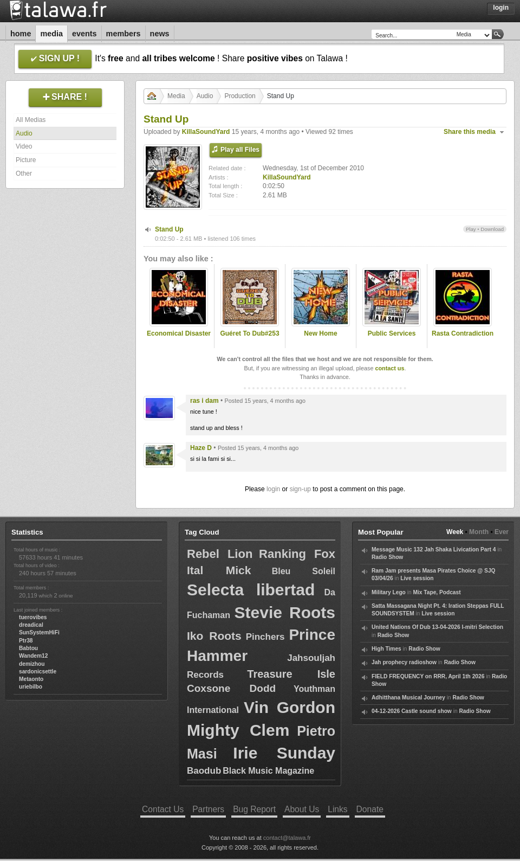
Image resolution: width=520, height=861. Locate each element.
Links (337, 809)
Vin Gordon (289, 707)
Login (501, 7)
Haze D (201, 448)
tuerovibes (33, 617)
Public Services (392, 333)
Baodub (204, 771)
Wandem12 (33, 656)
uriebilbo (30, 687)
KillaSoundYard (206, 132)
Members (123, 33)
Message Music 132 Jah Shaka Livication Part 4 (434, 549)
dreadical (31, 625)
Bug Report (254, 809)
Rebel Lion (219, 554)
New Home (320, 333)
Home (20, 33)
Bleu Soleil (303, 571)
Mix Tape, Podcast (436, 592)
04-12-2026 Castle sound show (412, 711)
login (273, 489)
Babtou (28, 648)
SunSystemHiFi (39, 632)
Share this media (470, 132)
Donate (370, 809)
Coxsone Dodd (231, 688)
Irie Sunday (284, 753)
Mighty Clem (238, 730)
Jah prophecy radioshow (404, 662)
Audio (24, 133)
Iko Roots (214, 635)
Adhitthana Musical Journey (408, 698)
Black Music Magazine (268, 770)
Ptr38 (25, 641)
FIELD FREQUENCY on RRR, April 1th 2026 (428, 676)
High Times (386, 649)
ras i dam (204, 400)
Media (51, 33)
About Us (301, 809)
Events (84, 33)
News (160, 33)
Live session (416, 578)
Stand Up (169, 229)
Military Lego (389, 592)
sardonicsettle (37, 671)
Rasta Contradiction (462, 333)
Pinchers (265, 637)
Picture (26, 160)
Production (239, 96)
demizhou (32, 664)
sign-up (300, 489)
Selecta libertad (251, 590)
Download (492, 229)
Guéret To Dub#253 (249, 333)
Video (24, 146)
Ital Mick (219, 570)
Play (471, 229)
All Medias (31, 120)
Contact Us (163, 809)
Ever (502, 532)
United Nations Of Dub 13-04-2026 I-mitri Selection (437, 627)
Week (454, 532)
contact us (389, 368)
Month (479, 532)
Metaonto (31, 679)
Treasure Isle (291, 674)
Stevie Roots (285, 612)
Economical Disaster (179, 333)
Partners (208, 809)
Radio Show (387, 557)
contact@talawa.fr (287, 837)
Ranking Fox (297, 554)
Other (24, 173)
